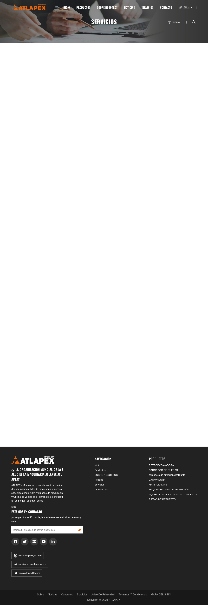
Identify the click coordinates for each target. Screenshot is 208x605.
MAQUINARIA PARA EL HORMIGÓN (169, 489)
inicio (66, 7)
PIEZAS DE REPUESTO (162, 499)
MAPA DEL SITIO (161, 594)
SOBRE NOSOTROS (107, 7)
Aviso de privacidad (103, 594)
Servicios (147, 7)
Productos (83, 7)
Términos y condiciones (133, 594)
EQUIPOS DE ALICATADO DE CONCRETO (173, 494)
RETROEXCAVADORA (161, 465)
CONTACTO (166, 7)
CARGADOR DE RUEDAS (163, 470)
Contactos (67, 594)
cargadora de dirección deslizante (167, 474)
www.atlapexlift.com (29, 573)
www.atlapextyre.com (30, 555)
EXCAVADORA (157, 479)
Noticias (129, 7)
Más (13, 506)
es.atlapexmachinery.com (32, 564)
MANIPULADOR (158, 484)
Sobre (40, 594)
